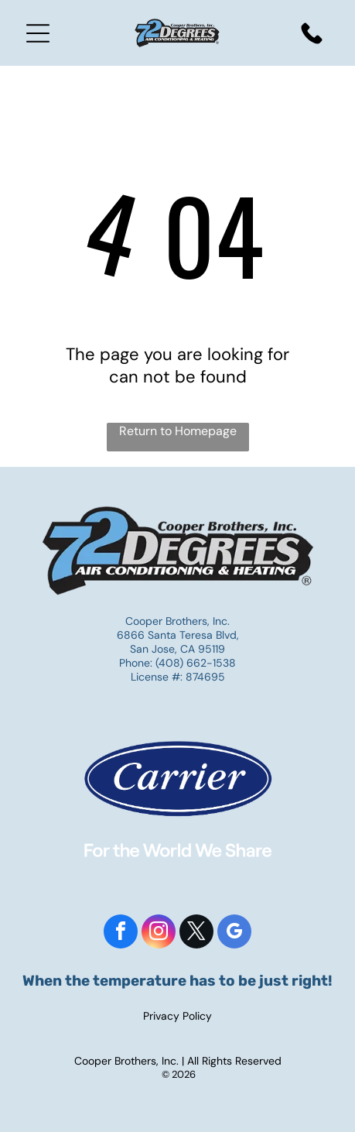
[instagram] (159, 933)
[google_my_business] (234, 933)
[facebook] (121, 933)
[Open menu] (37, 33)
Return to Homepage (178, 431)
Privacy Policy (177, 1016)
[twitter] (196, 933)
